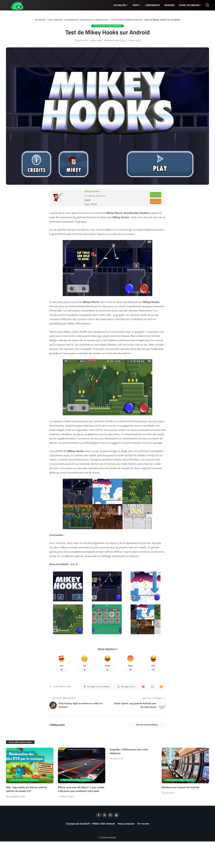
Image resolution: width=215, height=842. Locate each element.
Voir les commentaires (146, 725)
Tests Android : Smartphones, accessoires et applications (78, 19)
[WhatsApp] (152, 686)
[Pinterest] (143, 686)
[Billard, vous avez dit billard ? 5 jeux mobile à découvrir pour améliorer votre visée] (81, 766)
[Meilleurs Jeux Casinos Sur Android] (185, 766)
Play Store (155, 194)
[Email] (161, 686)
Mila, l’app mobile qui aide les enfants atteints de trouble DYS (26, 790)
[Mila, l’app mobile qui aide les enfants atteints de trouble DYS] (29, 766)
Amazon (154, 201)
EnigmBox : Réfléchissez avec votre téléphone (129, 752)
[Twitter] (126, 686)
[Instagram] (110, 815)
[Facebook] (96, 686)
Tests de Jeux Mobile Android (126, 19)
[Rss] (116, 815)
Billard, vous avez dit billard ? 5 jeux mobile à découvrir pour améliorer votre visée (81, 790)
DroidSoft (40, 19)
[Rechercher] (207, 5)
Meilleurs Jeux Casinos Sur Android (180, 788)
